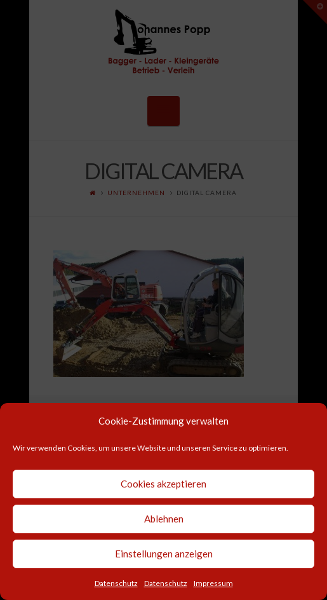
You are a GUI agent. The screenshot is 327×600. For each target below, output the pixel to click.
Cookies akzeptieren (163, 483)
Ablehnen (164, 518)
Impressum (213, 583)
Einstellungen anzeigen (164, 553)
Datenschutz (116, 583)
